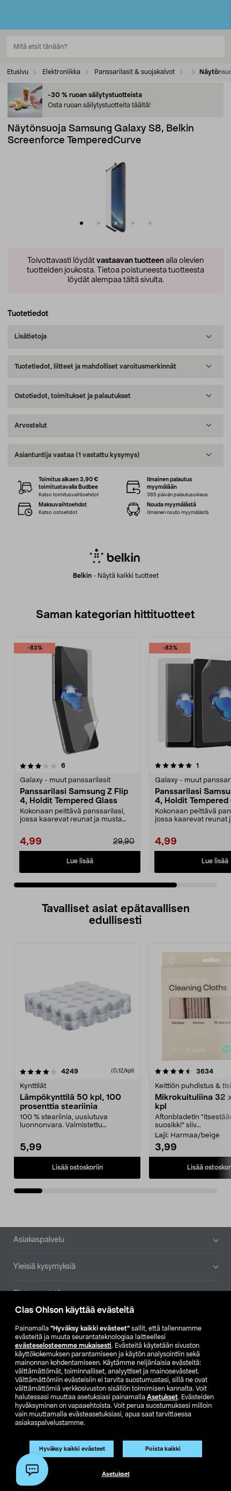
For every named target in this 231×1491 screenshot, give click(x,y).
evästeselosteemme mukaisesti (63, 1345)
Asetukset (162, 1397)
